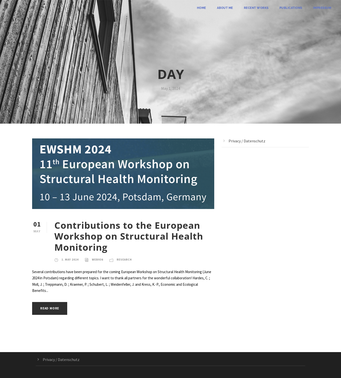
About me (225, 8)
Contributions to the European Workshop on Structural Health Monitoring (128, 236)
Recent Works (256, 8)
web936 (97, 259)
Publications (290, 8)
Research (124, 259)
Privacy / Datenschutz (247, 140)
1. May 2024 (70, 259)
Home (201, 8)
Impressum (322, 8)
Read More (49, 308)
